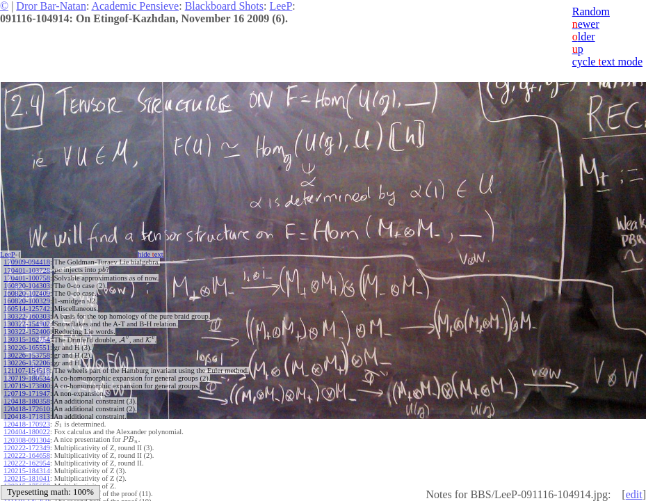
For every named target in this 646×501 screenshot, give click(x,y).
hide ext (150, 254)
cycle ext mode (607, 61)
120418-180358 (26, 400)
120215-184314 (26, 468)
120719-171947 (26, 392)
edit (634, 494)
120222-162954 (26, 461)
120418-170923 (26, 423)
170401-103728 (26, 269)
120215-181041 (26, 476)
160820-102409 (26, 292)
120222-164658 (26, 453)
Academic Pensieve (135, 6)
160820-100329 (26, 300)
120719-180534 (26, 377)
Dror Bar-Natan (51, 6)
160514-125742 (26, 308)
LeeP (280, 6)
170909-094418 (26, 262)
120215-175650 (26, 484)
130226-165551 (26, 346)
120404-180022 (26, 430)
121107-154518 (26, 369)
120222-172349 (26, 446)
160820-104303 (26, 285)
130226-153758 (26, 354)
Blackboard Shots (224, 6)
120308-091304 (26, 438)
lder (583, 36)
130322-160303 (26, 315)
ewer (585, 24)
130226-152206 (26, 361)
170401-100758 (26, 277)
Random (591, 11)
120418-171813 (26, 415)
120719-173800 (26, 384)
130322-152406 (26, 331)
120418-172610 (26, 407)
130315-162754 (26, 338)
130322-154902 (26, 323)
